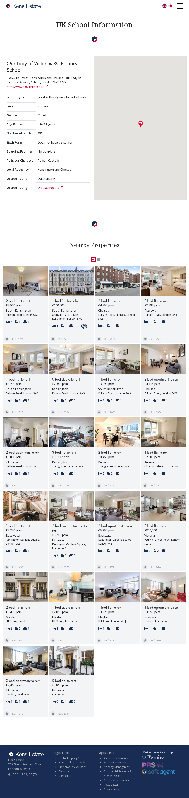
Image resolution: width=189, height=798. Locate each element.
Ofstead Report (50, 188)
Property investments (116, 780)
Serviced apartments (115, 758)
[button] (140, 124)
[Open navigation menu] (180, 6)
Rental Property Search (72, 758)
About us (64, 771)
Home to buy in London (73, 762)
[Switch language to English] (164, 5)
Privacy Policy (111, 789)
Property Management (116, 767)
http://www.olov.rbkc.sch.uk (27, 87)
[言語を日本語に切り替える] (170, 5)
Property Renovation (115, 762)
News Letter (110, 784)
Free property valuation (73, 767)
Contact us (65, 775)
